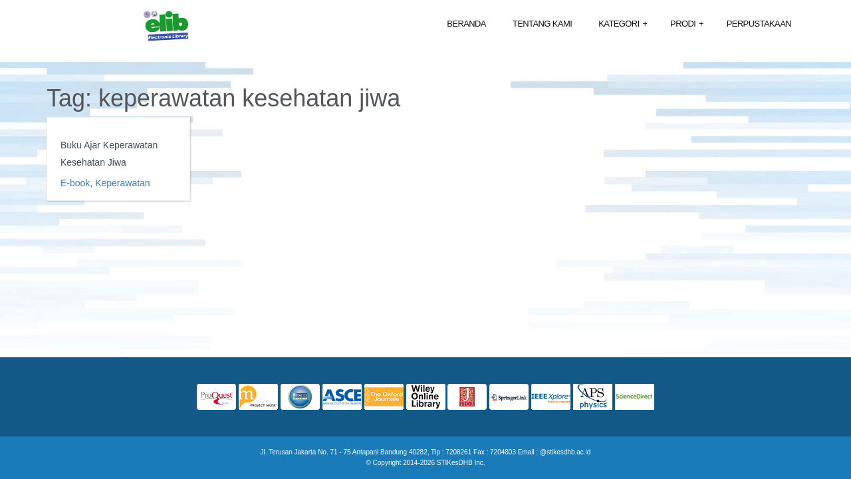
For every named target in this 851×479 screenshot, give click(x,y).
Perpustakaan (759, 24)
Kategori (622, 24)
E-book (75, 183)
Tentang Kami (542, 24)
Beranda (466, 24)
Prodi (686, 24)
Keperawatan (122, 183)
